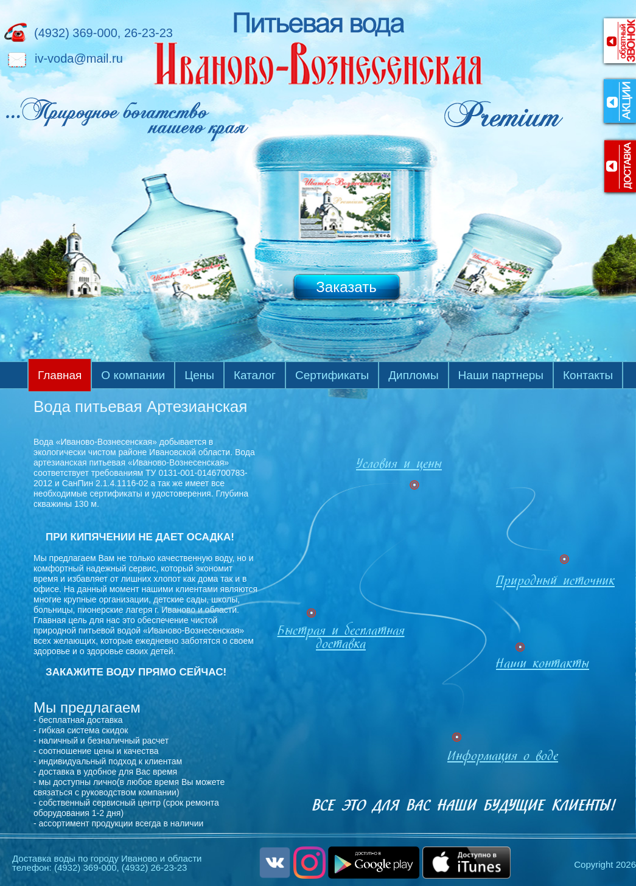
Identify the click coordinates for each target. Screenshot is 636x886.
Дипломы (413, 375)
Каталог (255, 375)
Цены (199, 375)
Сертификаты (332, 375)
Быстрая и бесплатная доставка (341, 639)
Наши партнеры (500, 375)
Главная (60, 375)
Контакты (588, 375)
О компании (133, 375)
